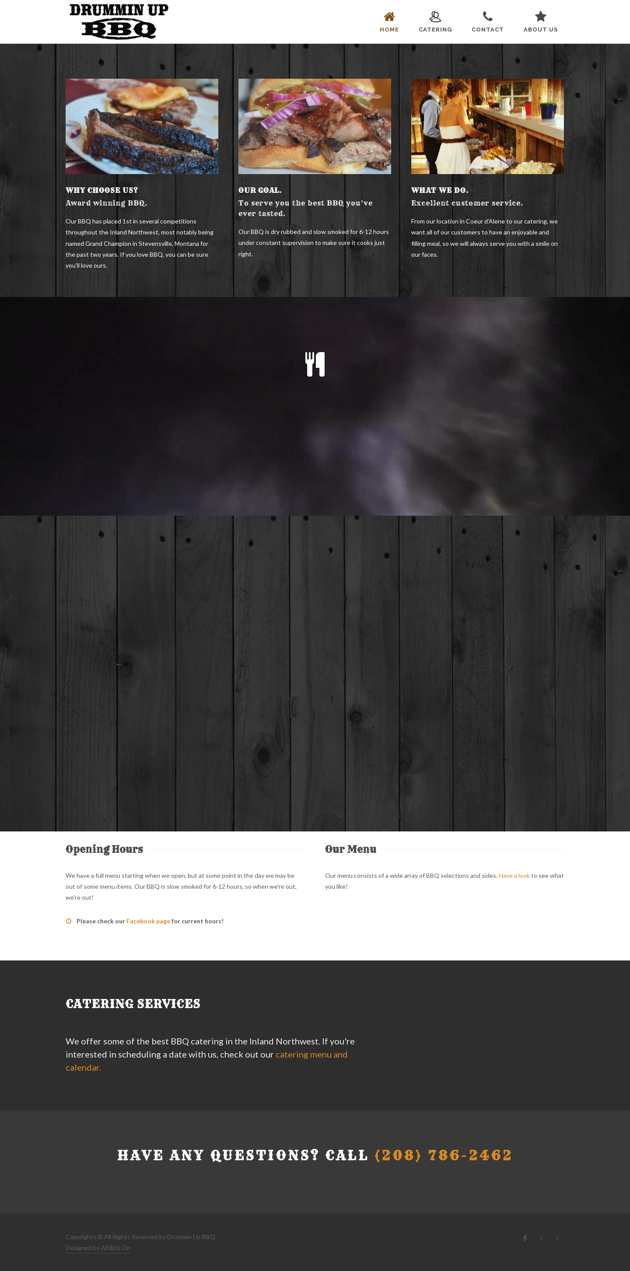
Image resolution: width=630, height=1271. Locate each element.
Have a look (514, 875)
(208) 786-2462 (443, 1155)
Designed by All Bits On (98, 1247)
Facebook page (148, 921)
